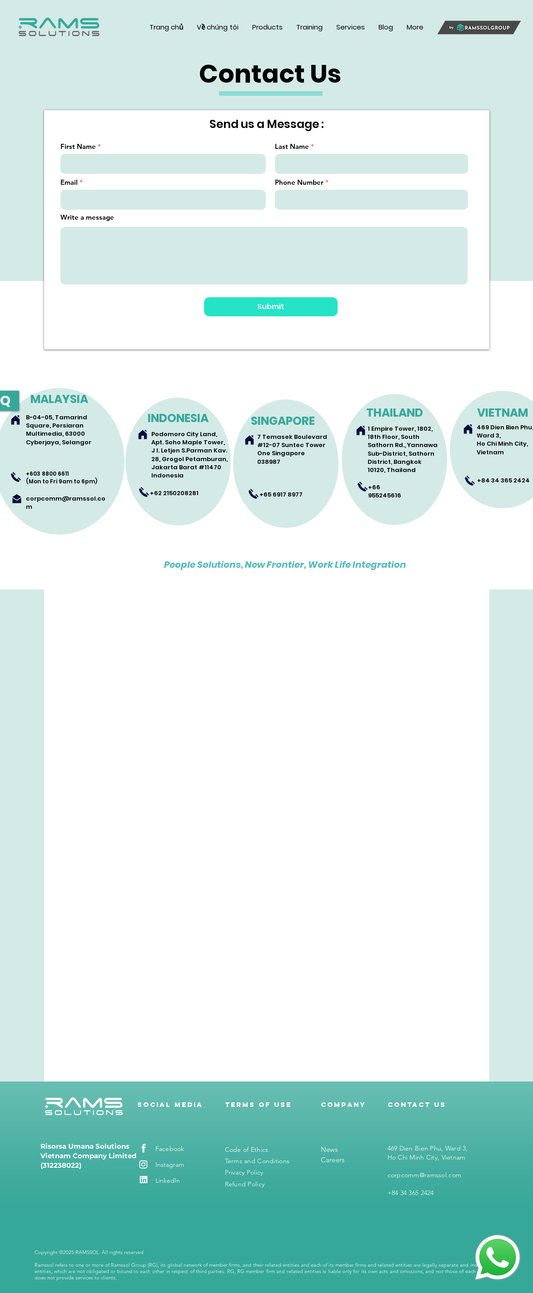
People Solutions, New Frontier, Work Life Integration (285, 564)
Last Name (292, 146)
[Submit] (271, 306)
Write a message (87, 217)
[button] (217, 27)
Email (69, 182)
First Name (78, 146)
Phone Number (299, 182)
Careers (333, 1159)
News (329, 1149)
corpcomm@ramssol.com (65, 502)
